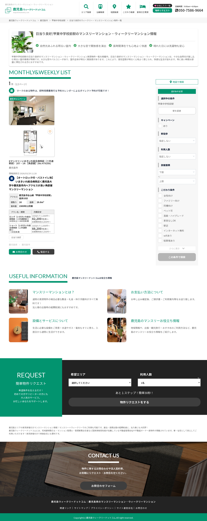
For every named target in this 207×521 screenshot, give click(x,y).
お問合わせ (21, 251)
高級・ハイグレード (174, 215)
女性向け (168, 195)
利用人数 (146, 374)
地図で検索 (178, 81)
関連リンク (65, 507)
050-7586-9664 (191, 10)
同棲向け (168, 205)
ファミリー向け (172, 200)
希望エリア (78, 374)
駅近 (166, 225)
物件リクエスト (162, 10)
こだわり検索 (128, 12)
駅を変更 (177, 110)
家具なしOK (170, 220)
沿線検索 (100, 12)
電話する (44, 251)
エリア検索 (86, 12)
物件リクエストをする (134, 401)
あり (165, 125)
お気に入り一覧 (163, 5)
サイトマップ (81, 507)
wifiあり (168, 235)
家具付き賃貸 (142, 12)
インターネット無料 (174, 230)
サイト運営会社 (125, 507)
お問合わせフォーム (103, 485)
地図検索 (114, 12)
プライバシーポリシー (102, 507)
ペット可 (168, 210)
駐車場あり (169, 240)
